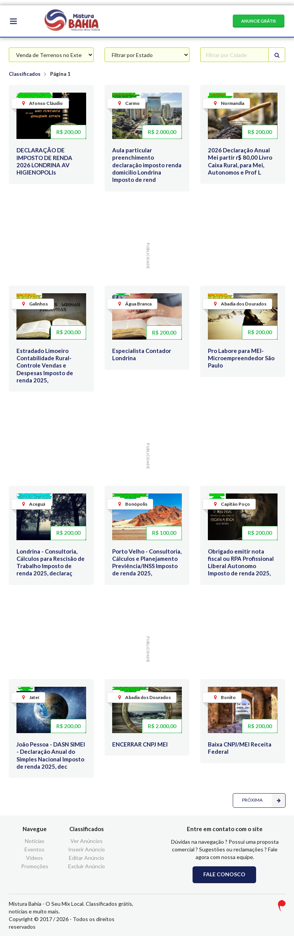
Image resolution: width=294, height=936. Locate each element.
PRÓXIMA (264, 800)
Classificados (25, 74)
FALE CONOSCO (224, 874)
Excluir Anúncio (86, 866)
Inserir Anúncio (86, 849)
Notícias (34, 841)
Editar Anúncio (86, 857)
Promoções (34, 866)
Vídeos (34, 857)
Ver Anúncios (86, 841)
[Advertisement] (148, 219)
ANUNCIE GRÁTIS (258, 20)
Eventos (34, 849)
